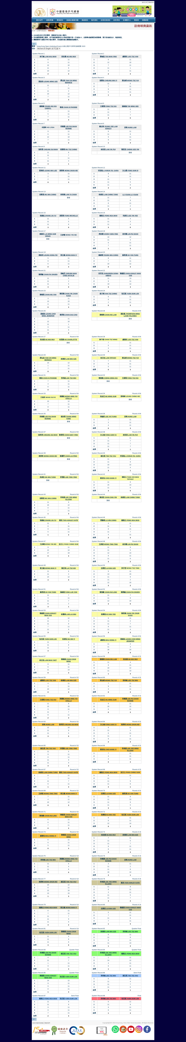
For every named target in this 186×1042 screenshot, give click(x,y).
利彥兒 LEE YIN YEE (130, 216)
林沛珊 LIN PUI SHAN (130, 234)
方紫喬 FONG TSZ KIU (108, 106)
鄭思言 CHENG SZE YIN (130, 149)
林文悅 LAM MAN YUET (48, 660)
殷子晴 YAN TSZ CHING (108, 294)
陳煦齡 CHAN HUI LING (108, 592)
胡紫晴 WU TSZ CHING (68, 149)
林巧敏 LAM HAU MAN (48, 56)
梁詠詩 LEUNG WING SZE (48, 81)
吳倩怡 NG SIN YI (68, 639)
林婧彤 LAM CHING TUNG (108, 194)
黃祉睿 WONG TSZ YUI (130, 80)
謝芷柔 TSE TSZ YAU (108, 456)
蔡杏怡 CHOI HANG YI (108, 478)
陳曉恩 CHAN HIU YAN (48, 294)
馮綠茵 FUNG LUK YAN (68, 592)
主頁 (33, 31)
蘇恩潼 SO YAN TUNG (130, 255)
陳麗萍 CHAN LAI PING (68, 456)
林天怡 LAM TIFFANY (108, 358)
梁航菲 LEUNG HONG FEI (48, 255)
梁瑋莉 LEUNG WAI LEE (48, 170)
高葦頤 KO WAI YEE (108, 614)
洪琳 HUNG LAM (130, 127)
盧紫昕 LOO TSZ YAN (130, 56)
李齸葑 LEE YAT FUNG (108, 416)
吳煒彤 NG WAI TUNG (48, 477)
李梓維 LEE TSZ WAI (68, 378)
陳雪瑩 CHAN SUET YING (68, 435)
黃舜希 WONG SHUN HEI (68, 170)
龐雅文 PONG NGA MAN (108, 216)
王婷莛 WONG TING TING (108, 544)
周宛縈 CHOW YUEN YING (108, 234)
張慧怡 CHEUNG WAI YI (108, 80)
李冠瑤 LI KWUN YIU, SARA (108, 170)
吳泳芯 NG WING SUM (108, 396)
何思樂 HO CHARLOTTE (68, 339)
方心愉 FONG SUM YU (108, 435)
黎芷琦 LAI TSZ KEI (68, 568)
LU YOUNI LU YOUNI (130, 195)
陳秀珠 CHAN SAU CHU (68, 315)
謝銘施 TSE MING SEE (130, 106)
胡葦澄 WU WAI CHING (47, 194)
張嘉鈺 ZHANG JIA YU (48, 216)
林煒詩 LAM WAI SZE (68, 359)
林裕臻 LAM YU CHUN (68, 194)
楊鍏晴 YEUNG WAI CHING (108, 255)
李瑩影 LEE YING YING (68, 477)
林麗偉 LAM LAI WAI (68, 614)
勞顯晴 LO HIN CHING (108, 520)
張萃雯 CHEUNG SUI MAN (48, 149)
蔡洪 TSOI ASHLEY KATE (68, 520)
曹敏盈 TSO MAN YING (108, 56)
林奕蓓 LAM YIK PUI (108, 149)
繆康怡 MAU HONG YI (108, 640)
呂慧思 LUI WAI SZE (108, 568)
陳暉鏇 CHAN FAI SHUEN (48, 274)
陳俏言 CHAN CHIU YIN (108, 497)
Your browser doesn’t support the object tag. (117, 12)
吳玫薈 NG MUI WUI (68, 56)
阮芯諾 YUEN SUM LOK (130, 294)
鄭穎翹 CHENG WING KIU (108, 378)
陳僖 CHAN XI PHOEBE (68, 107)
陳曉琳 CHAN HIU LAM (108, 315)
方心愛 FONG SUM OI (130, 170)
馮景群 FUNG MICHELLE (68, 216)
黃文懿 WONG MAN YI (68, 255)
